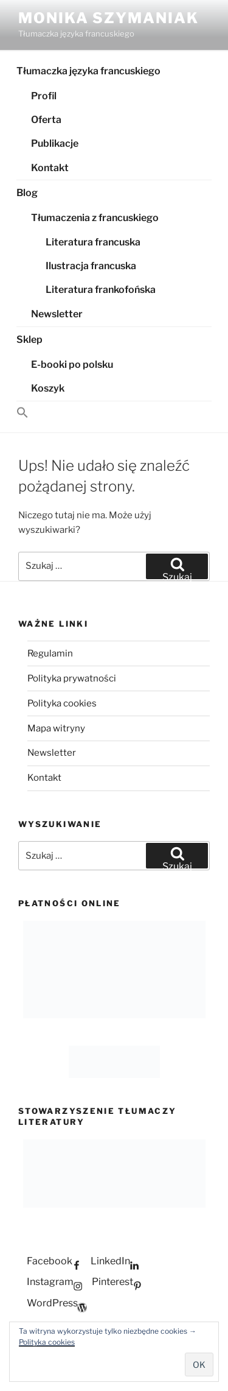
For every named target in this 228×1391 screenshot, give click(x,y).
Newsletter (57, 314)
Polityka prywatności (71, 678)
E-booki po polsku (72, 364)
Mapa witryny (56, 728)
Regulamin (50, 653)
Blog (27, 193)
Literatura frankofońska (101, 289)
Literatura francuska (93, 242)
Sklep (29, 339)
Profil (44, 96)
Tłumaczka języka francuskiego (88, 71)
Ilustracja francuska (91, 266)
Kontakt (50, 168)
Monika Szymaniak (108, 18)
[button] (114, 413)
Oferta (46, 119)
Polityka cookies (47, 1342)
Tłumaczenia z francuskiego (95, 218)
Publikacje (54, 143)
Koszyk (47, 388)
